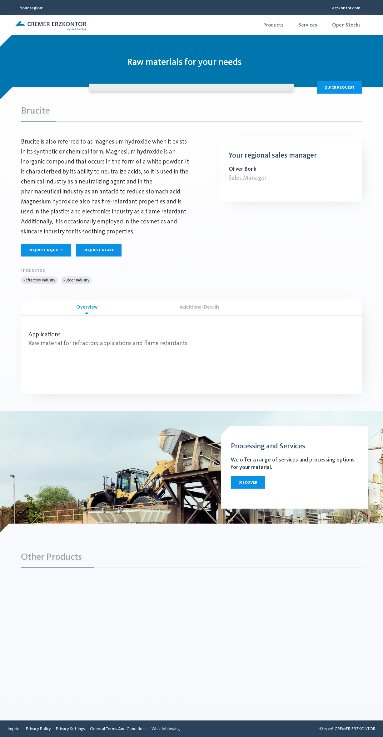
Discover (247, 482)
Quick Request (339, 87)
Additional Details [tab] (199, 307)
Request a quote (45, 250)
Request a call (98, 250)
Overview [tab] (87, 309)
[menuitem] (273, 25)
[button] (50, 25)
